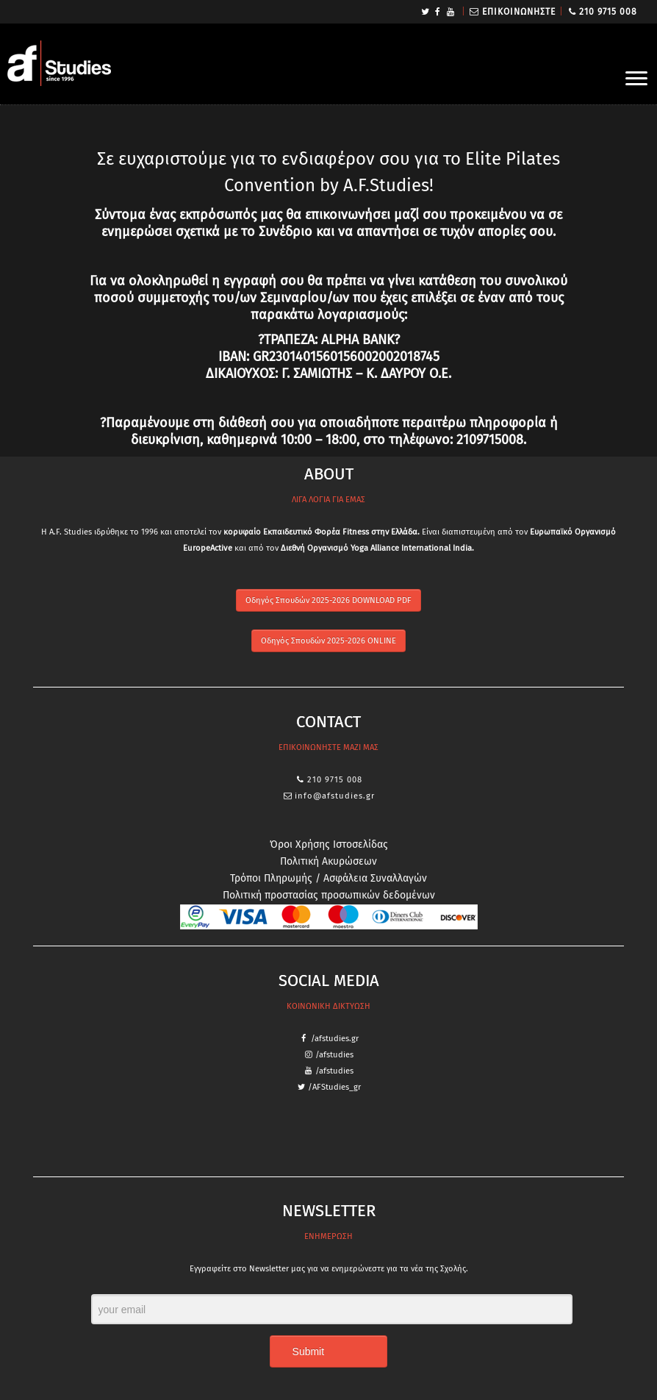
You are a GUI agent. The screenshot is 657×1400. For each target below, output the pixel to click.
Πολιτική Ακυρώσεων (328, 861)
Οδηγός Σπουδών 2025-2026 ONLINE (328, 641)
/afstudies (334, 1055)
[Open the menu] (636, 79)
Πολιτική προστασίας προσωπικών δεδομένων (329, 895)
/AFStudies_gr (334, 1087)
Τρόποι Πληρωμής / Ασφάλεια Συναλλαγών (328, 878)
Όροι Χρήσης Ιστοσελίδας (329, 844)
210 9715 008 (608, 12)
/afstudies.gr (335, 1038)
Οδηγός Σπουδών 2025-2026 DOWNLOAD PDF (328, 600)
